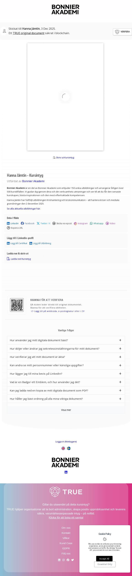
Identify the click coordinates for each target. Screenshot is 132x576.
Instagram (81, 223)
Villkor (66, 538)
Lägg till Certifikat (17, 243)
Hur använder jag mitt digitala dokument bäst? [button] (39, 340)
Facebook (27, 223)
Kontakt (66, 532)
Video (110, 223)
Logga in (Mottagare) (66, 441)
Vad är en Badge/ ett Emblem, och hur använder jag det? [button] (45, 382)
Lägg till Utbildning (40, 243)
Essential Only (105, 564)
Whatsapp (96, 223)
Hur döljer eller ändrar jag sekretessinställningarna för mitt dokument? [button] (54, 348)
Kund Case (66, 543)
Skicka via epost (62, 223)
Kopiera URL (15, 228)
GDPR (66, 548)
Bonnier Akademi (33, 181)
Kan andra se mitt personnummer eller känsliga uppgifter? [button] (47, 365)
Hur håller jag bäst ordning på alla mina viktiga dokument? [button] (46, 398)
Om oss (66, 527)
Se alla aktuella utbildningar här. (24, 208)
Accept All (104, 558)
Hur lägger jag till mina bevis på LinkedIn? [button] (36, 373)
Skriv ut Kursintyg (65, 157)
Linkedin (13, 223)
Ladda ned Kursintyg (19, 258)
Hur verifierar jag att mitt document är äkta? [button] (37, 356)
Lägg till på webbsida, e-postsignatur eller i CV (58, 311)
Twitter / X (43, 223)
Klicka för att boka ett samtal (66, 517)
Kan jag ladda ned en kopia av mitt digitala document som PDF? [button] (49, 390)
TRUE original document (28, 33)
